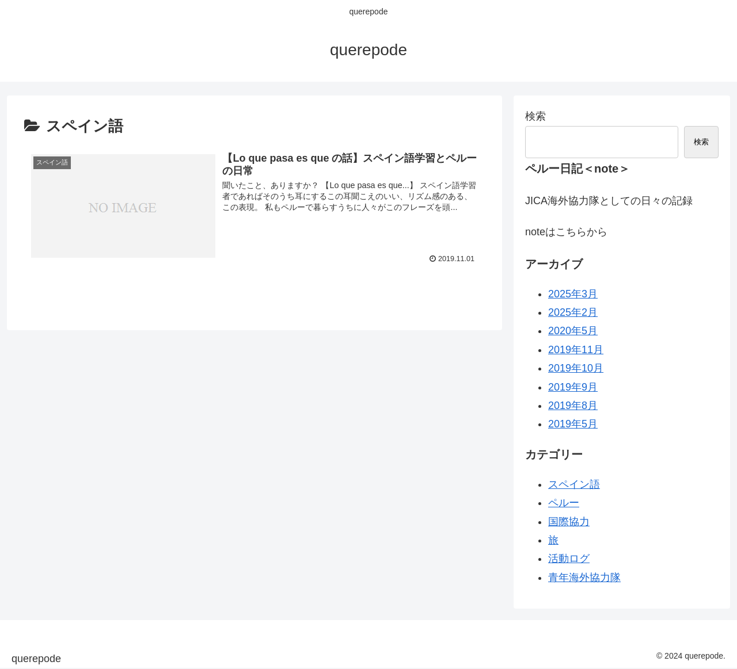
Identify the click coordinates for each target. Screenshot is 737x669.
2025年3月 (573, 294)
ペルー (563, 503)
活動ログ (569, 558)
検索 (535, 116)
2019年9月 (573, 387)
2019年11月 (575, 349)
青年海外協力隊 (584, 577)
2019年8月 (573, 405)
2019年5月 (573, 424)
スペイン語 (574, 484)
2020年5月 (573, 331)
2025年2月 (573, 312)
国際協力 (569, 521)
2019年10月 (575, 368)
